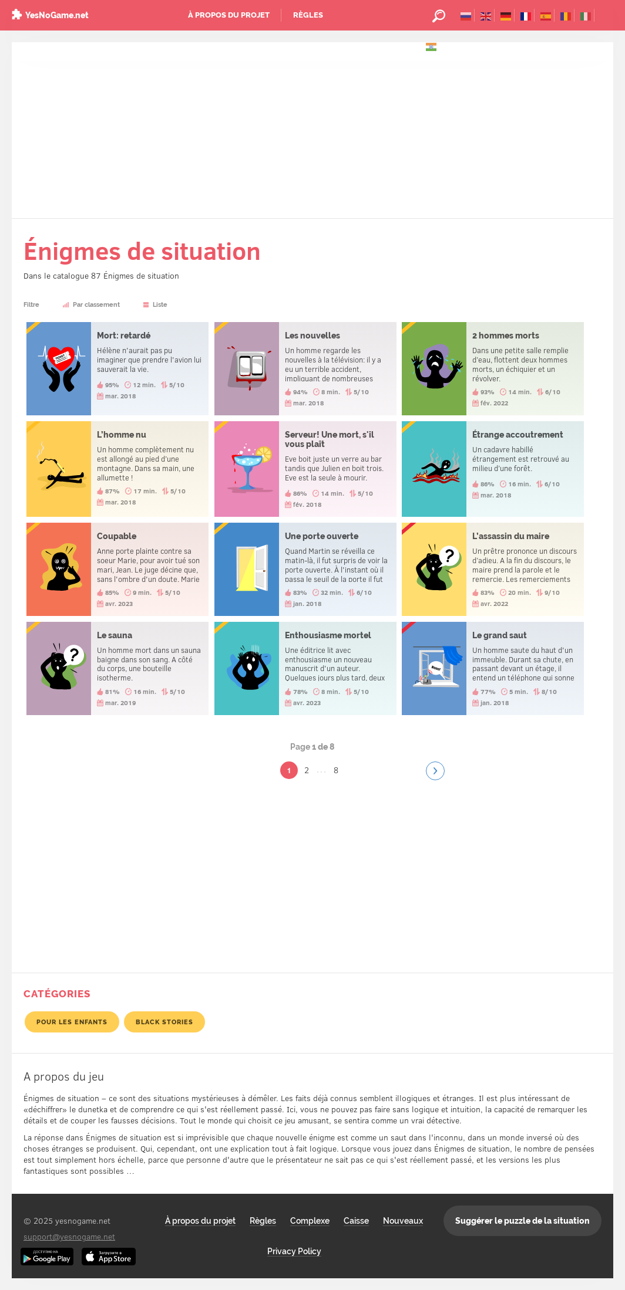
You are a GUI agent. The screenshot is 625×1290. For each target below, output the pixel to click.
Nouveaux (403, 1220)
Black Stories (164, 1022)
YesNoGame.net (57, 15)
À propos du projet (229, 15)
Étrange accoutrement (493, 469)
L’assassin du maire (493, 569)
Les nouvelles (305, 368)
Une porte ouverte (305, 569)
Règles (308, 15)
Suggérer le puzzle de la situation (522, 1220)
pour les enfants (71, 1022)
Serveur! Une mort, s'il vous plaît (305, 469)
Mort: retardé (117, 368)
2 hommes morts (493, 368)
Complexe (310, 1220)
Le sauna (117, 668)
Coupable (117, 569)
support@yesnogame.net (69, 1236)
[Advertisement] (312, 130)
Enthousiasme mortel (305, 668)
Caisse (356, 1220)
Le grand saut (493, 668)
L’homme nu (117, 469)
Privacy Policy (294, 1251)
